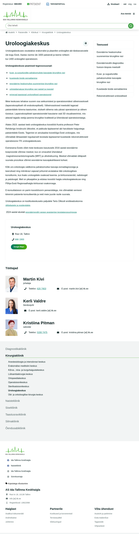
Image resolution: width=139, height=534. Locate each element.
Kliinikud (34, 34)
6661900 (18, 4)
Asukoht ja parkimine (103, 515)
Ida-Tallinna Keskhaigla (21, 461)
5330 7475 (42, 333)
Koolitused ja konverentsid (61, 515)
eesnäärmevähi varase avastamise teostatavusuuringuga (53, 213)
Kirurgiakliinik (47, 34)
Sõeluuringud (55, 523)
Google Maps (19, 248)
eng (129, 4)
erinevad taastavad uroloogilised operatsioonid (32, 96)
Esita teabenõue (101, 519)
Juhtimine (9, 523)
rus (135, 4)
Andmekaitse (11, 519)
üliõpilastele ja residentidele (18, 206)
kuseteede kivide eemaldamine (25, 79)
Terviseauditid (56, 519)
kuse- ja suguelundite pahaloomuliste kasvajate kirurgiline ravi (39, 74)
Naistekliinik (16, 467)
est (125, 4)
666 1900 (19, 241)
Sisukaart (115, 4)
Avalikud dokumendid (14, 515)
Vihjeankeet (99, 527)
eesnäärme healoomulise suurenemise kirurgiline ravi (35, 85)
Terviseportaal (55, 4)
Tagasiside (98, 523)
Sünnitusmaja (17, 478)
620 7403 (41, 290)
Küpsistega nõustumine (16, 485)
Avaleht (11, 34)
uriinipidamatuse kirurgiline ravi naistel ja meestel (33, 90)
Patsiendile (23, 34)
